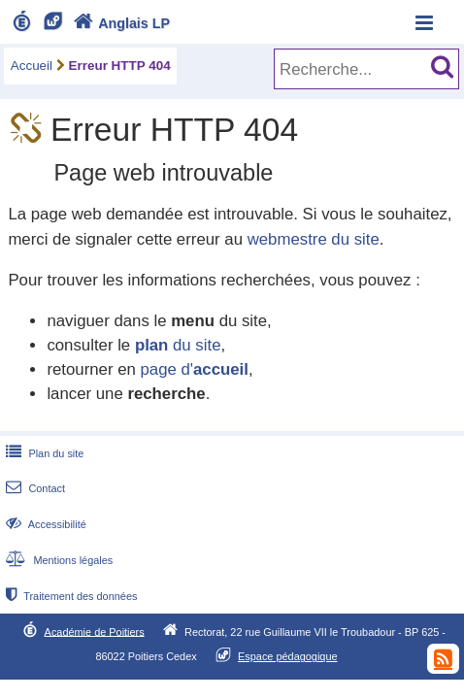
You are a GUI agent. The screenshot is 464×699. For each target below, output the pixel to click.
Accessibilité (44, 524)
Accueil (31, 65)
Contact (33, 488)
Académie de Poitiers (95, 631)
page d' (194, 369)
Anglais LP (119, 23)
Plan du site (42, 453)
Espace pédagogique (288, 656)
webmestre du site (314, 239)
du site (178, 345)
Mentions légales (57, 560)
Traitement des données (69, 596)
